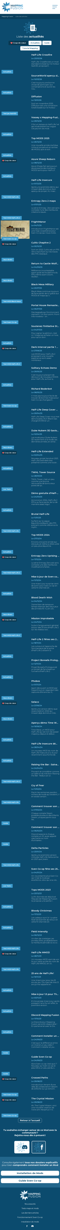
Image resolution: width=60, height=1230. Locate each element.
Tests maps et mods (30, 1208)
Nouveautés (30, 1204)
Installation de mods (30, 1222)
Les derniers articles (30, 1213)
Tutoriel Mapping (30, 48)
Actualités (35, 43)
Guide (47, 43)
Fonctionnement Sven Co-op (30, 1217)
